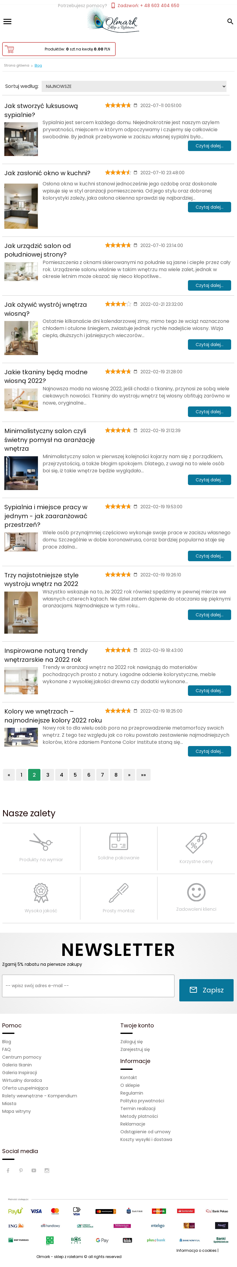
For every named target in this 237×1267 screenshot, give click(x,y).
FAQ (6, 1049)
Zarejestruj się (135, 1049)
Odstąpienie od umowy (145, 1132)
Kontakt (128, 1077)
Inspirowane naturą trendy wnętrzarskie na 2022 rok (46, 655)
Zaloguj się (131, 1042)
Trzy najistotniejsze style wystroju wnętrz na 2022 (41, 579)
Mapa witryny (16, 1111)
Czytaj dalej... (209, 146)
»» (143, 775)
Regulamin (131, 1093)
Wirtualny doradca (22, 1080)
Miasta (9, 1103)
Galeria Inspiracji (19, 1073)
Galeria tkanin (17, 1065)
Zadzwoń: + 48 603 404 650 (144, 5)
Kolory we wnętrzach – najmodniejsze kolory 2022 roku (53, 716)
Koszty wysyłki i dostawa (146, 1139)
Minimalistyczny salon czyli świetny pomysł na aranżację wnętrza (49, 440)
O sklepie (130, 1085)
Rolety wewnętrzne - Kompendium (39, 1096)
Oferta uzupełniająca (25, 1088)
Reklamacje (132, 1124)
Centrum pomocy (21, 1057)
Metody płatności (139, 1116)
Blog (6, 1042)
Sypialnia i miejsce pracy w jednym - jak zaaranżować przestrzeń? (45, 516)
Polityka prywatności (142, 1101)
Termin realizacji (138, 1108)
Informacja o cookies (197, 1250)
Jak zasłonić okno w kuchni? (47, 173)
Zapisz (206, 990)
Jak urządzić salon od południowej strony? (37, 250)
